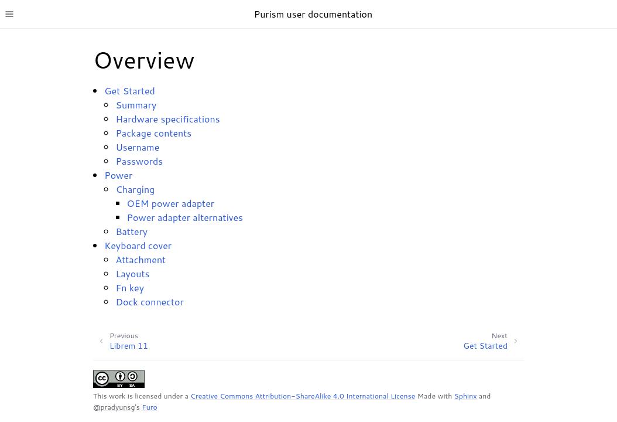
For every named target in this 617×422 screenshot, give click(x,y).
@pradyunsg (114, 407)
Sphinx (465, 396)
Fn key (129, 287)
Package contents (153, 132)
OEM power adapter (170, 203)
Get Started (129, 90)
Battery (131, 231)
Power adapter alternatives (185, 217)
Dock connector (149, 301)
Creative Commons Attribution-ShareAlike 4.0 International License (302, 396)
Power (118, 175)
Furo (149, 407)
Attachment (140, 259)
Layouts (132, 273)
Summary (135, 104)
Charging (135, 189)
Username (137, 147)
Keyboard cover (138, 245)
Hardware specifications (167, 118)
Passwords (139, 161)
